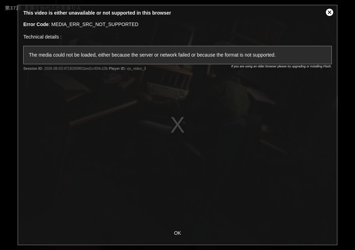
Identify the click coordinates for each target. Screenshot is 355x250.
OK (177, 233)
